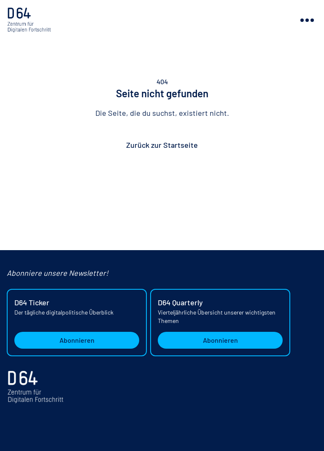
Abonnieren (76, 340)
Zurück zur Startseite (162, 144)
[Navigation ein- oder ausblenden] (307, 20)
